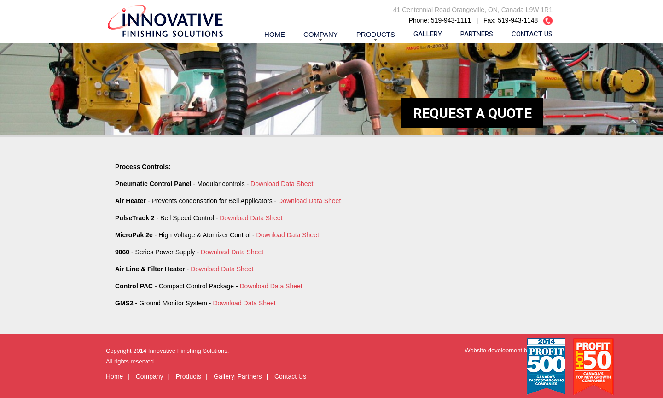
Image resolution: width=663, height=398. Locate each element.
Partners (476, 34)
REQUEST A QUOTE (472, 113)
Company (320, 34)
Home (274, 34)
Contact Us (532, 34)
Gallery (427, 34)
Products (375, 34)
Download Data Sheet (281, 183)
